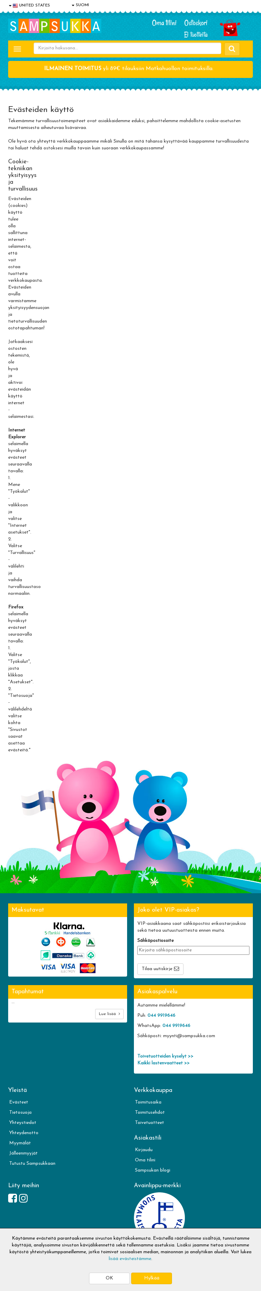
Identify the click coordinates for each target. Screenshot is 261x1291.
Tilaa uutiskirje (157, 968)
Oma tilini (164, 23)
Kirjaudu (144, 1150)
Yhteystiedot (22, 1122)
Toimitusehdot (150, 1112)
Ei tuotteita (196, 34)
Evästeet (18, 1102)
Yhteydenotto (23, 1132)
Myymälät (20, 1143)
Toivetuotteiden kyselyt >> (165, 1056)
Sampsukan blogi (152, 1170)
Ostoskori (196, 23)
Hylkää (151, 1278)
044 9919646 (161, 1015)
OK (109, 1278)
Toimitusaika (148, 1102)
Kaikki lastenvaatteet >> (163, 1063)
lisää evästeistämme (130, 1258)
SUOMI (80, 5)
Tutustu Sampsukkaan (32, 1163)
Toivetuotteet (149, 1122)
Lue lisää (109, 1014)
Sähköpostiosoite (155, 940)
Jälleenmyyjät (23, 1153)
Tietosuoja (20, 1112)
